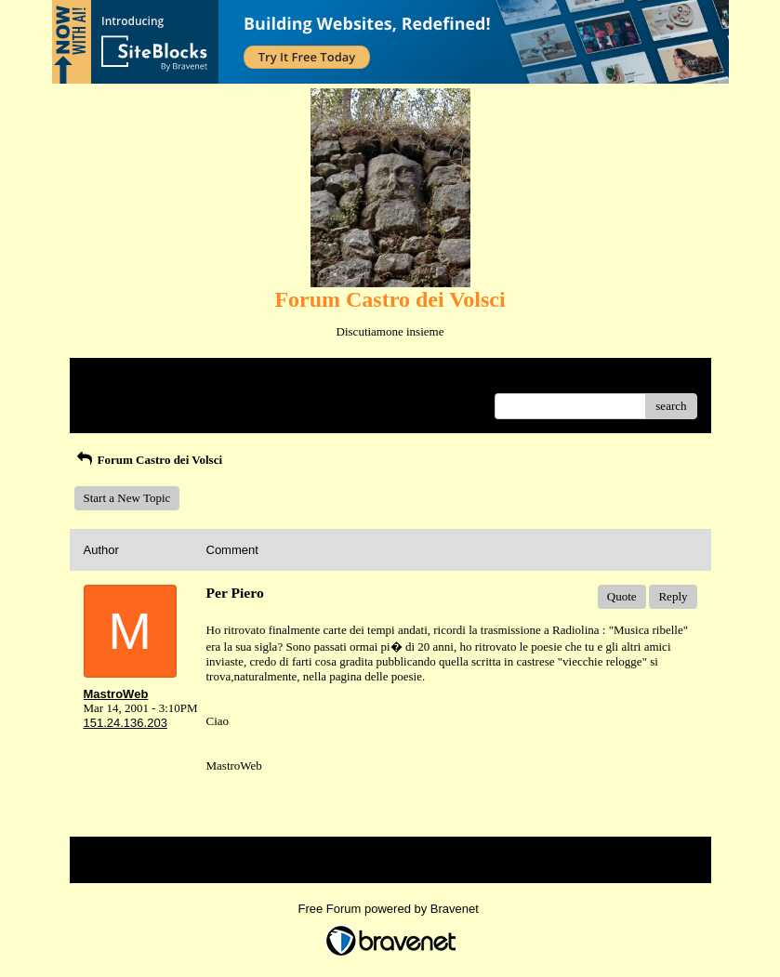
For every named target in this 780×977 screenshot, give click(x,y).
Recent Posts (115, 400)
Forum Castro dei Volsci (148, 460)
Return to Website (127, 379)
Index (200, 379)
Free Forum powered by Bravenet (390, 909)
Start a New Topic (127, 498)
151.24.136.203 (125, 723)
